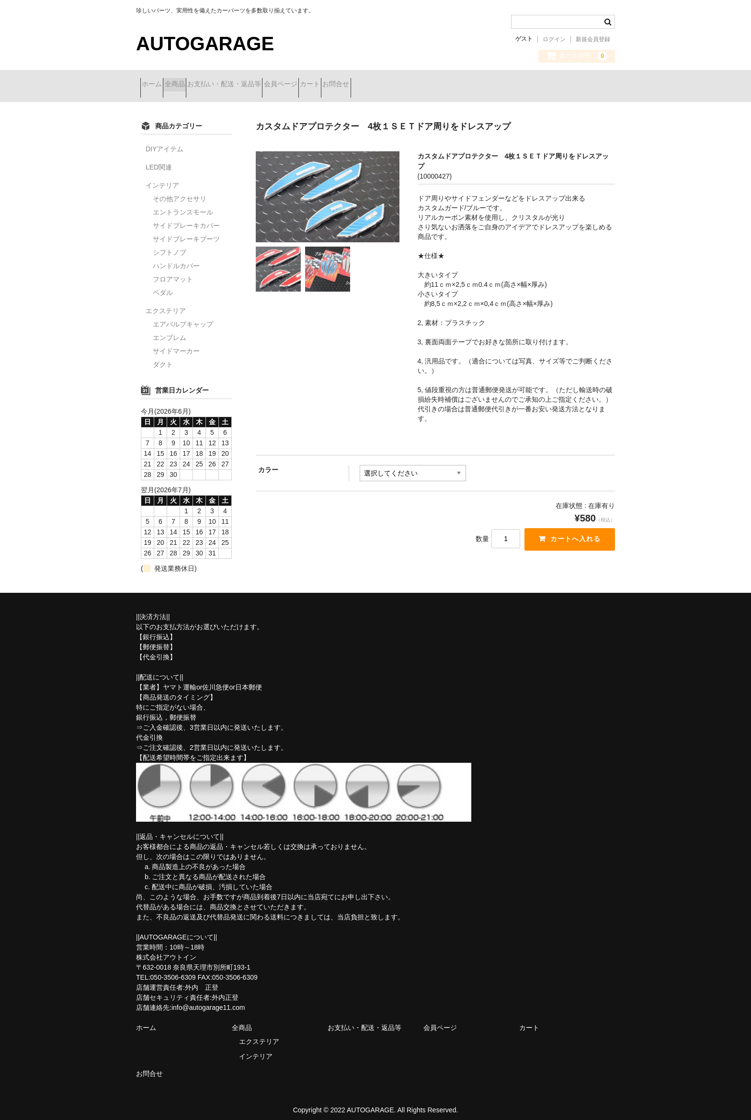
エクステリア (166, 303)
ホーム (156, 85)
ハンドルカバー (176, 258)
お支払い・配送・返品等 (262, 85)
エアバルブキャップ (183, 317)
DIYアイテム (164, 142)
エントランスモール (183, 205)
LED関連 (159, 160)
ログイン (554, 39)
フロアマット (173, 272)
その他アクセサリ (179, 191)
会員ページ (336, 85)
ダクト (163, 357)
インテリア (162, 178)
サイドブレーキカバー (186, 218)
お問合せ (425, 85)
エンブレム (169, 330)
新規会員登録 (593, 39)
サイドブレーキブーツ (186, 232)
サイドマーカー (176, 344)
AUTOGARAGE (205, 43)
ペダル (163, 285)
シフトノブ (169, 245)
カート (382, 85)
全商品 (196, 85)
